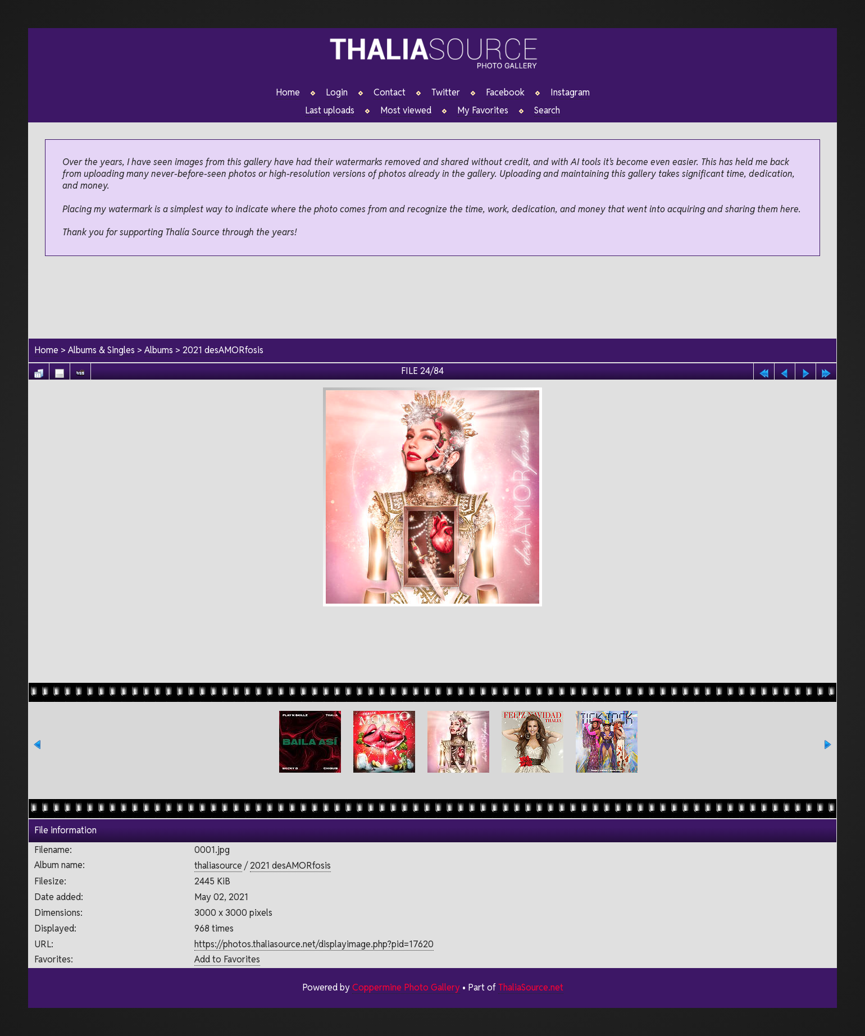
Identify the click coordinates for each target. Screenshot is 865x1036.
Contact (390, 92)
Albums (159, 350)
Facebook (505, 92)
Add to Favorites (227, 960)
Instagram (570, 92)
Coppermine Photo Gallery (405, 987)
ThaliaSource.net (530, 987)
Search (547, 110)
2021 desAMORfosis (223, 350)
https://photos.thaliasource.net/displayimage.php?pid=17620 (314, 944)
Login (337, 92)
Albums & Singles (101, 350)
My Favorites (482, 110)
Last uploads (329, 110)
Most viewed (405, 110)
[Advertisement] (432, 298)
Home (288, 92)
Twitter (445, 92)
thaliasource (218, 866)
